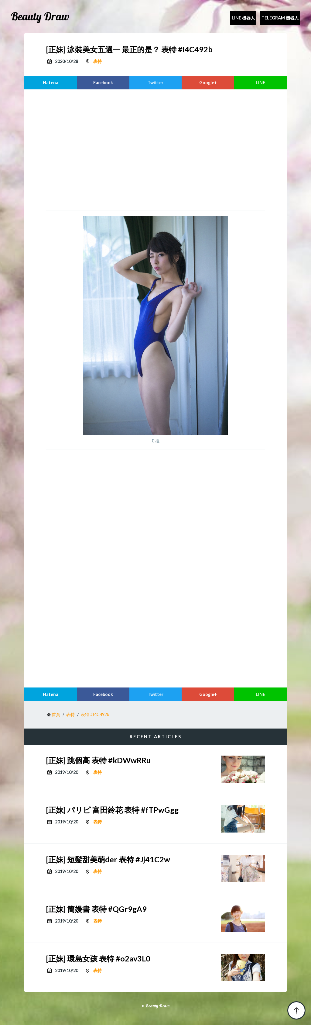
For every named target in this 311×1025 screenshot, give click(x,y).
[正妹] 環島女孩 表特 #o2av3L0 (98, 958)
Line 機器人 (243, 17)
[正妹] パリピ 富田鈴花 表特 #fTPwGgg (112, 809)
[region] (155, 149)
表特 (97, 61)
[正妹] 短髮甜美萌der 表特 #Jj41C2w (108, 859)
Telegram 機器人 (280, 17)
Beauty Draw (40, 16)
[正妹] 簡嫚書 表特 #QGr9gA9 (96, 908)
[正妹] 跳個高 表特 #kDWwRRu (98, 760)
